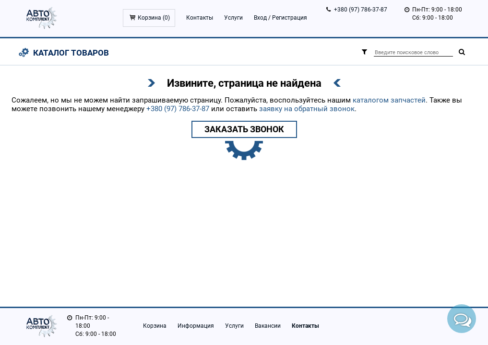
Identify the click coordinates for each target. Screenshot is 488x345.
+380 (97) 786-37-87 (360, 9)
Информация (196, 325)
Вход (260, 17)
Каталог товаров (71, 53)
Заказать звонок (244, 129)
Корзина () (154, 17)
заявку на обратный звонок (307, 108)
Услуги (233, 17)
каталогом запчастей (389, 100)
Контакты (199, 17)
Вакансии (268, 325)
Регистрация (289, 17)
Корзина (155, 325)
